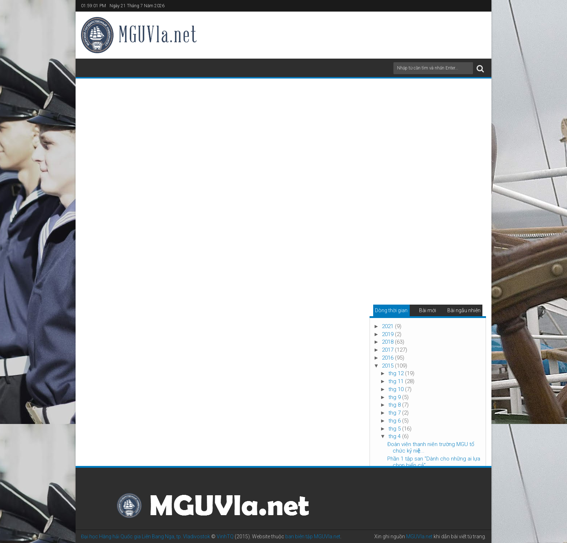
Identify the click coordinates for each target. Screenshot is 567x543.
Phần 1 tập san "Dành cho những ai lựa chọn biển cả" (433, 461)
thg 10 (396, 389)
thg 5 (395, 428)
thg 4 (395, 436)
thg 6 (395, 420)
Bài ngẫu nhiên (464, 310)
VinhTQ (225, 536)
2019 (388, 334)
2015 (388, 365)
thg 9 (395, 397)
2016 (388, 358)
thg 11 (396, 381)
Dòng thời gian (391, 310)
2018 (388, 342)
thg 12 (396, 373)
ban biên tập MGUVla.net (312, 536)
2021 (388, 326)
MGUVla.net (419, 536)
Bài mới (427, 310)
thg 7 (395, 413)
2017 (388, 350)
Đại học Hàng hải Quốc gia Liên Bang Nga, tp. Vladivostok (145, 536)
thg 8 (395, 405)
